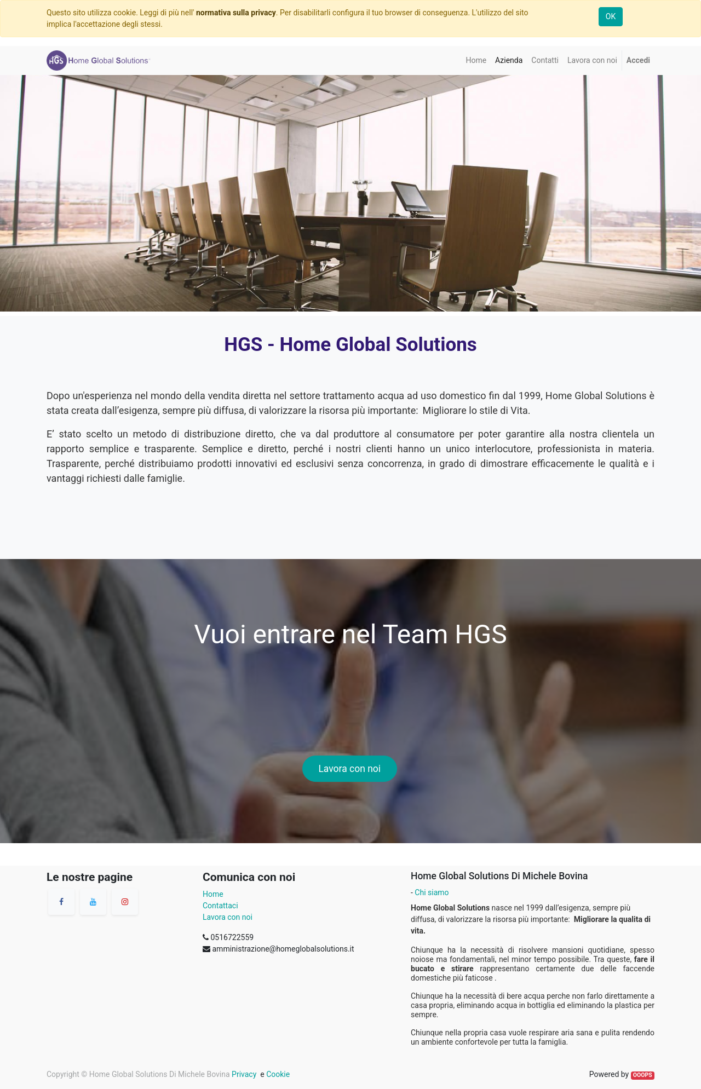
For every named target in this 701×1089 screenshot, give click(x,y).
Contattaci (220, 905)
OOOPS (642, 1075)
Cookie (278, 1074)
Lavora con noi (349, 768)
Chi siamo (432, 892)
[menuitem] (476, 60)
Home (213, 894)
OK (611, 16)
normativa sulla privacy (236, 12)
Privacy (243, 1074)
